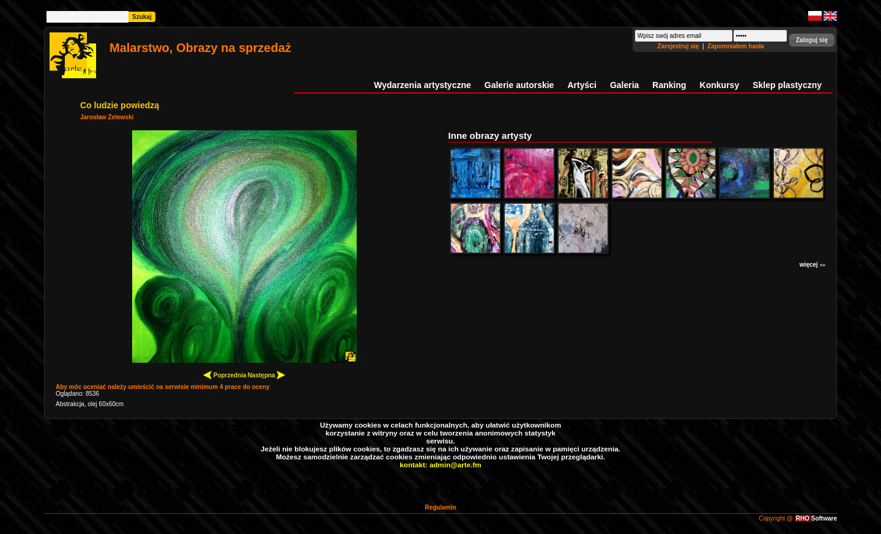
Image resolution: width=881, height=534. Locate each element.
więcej (812, 264)
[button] (812, 40)
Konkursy (720, 85)
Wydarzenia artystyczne (422, 85)
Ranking (669, 85)
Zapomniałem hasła (735, 46)
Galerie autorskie (519, 85)
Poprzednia (225, 375)
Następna (267, 375)
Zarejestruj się (679, 46)
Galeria (624, 85)
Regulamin (440, 507)
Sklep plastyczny (787, 85)
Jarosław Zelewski (106, 117)
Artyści (581, 85)
